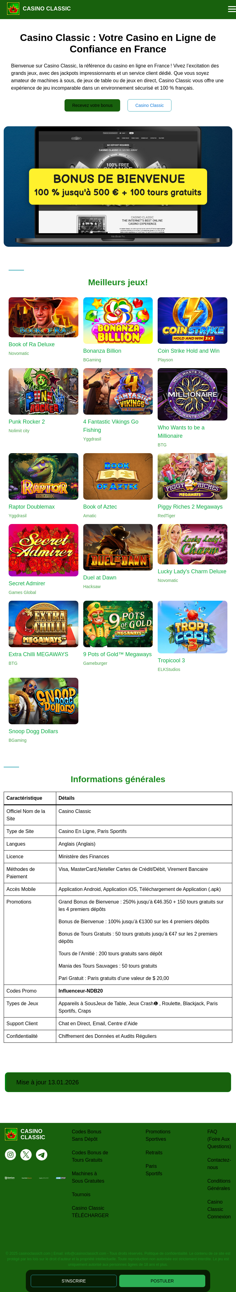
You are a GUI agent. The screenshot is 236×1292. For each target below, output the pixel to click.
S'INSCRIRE (74, 1280)
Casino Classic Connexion (219, 1209)
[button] (232, 9)
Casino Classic (149, 105)
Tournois (81, 1194)
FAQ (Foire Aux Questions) (219, 1139)
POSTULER (162, 1280)
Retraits (154, 1152)
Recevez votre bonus (92, 105)
